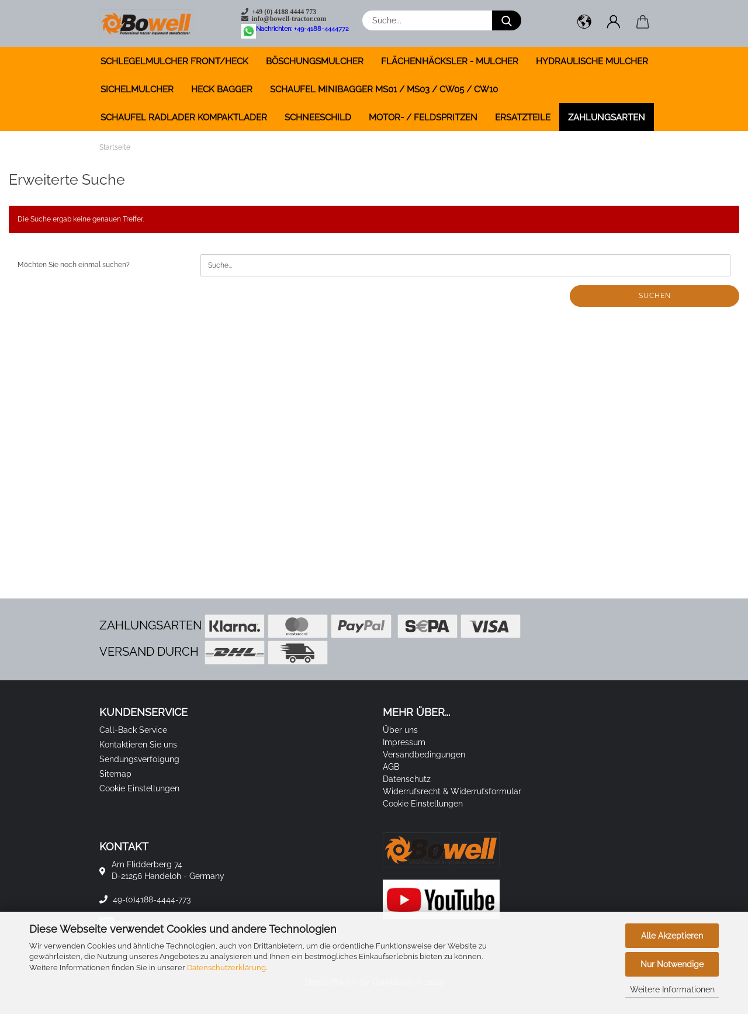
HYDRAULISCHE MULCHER (592, 61)
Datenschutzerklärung (226, 967)
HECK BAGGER (221, 89)
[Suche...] (506, 20)
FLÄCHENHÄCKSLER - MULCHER (449, 61)
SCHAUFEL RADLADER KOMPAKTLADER (184, 117)
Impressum (404, 742)
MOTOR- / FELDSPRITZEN (423, 117)
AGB (391, 766)
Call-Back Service (133, 730)
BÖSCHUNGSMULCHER (314, 61)
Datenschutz (407, 779)
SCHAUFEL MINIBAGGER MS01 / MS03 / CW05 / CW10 (384, 89)
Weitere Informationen (672, 989)
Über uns (400, 730)
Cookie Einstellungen (139, 788)
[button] (584, 23)
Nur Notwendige (672, 964)
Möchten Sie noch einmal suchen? (74, 265)
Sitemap (115, 773)
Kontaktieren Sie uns (138, 744)
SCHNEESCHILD (318, 117)
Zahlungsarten (606, 117)
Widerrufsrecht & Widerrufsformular (452, 791)
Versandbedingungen (424, 754)
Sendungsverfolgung (139, 759)
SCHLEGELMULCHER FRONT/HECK (174, 61)
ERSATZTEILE (522, 117)
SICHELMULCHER (137, 89)
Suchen (655, 296)
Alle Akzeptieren (672, 935)
